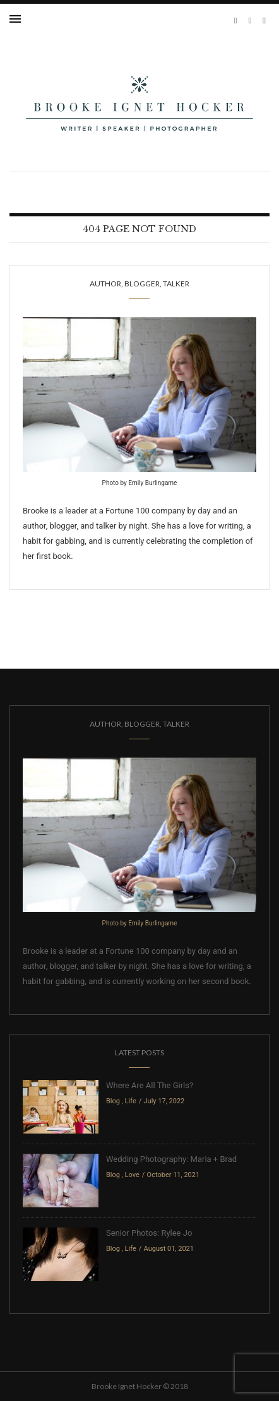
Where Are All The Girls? (149, 1085)
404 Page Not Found (139, 229)
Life (130, 1101)
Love (132, 1175)
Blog (113, 1101)
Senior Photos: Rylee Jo (149, 1233)
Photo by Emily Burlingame (139, 482)
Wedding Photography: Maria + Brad (171, 1159)
